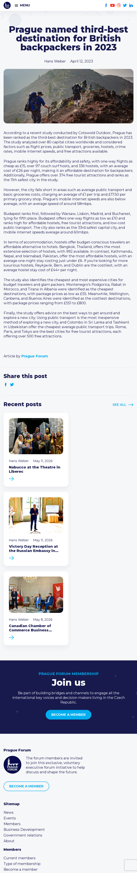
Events (10, 735)
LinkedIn (131, 5)
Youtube (112, 5)
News (9, 730)
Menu (25, 5)
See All (119, 405)
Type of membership (22, 781)
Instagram (118, 5)
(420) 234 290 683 (23, 809)
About (9, 758)
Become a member (68, 632)
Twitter (125, 5)
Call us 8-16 (13, 804)
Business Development (24, 747)
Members (12, 741)
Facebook (106, 5)
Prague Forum (7, 5)
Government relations (23, 752)
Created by (68, 866)
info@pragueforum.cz (27, 815)
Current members (19, 775)
